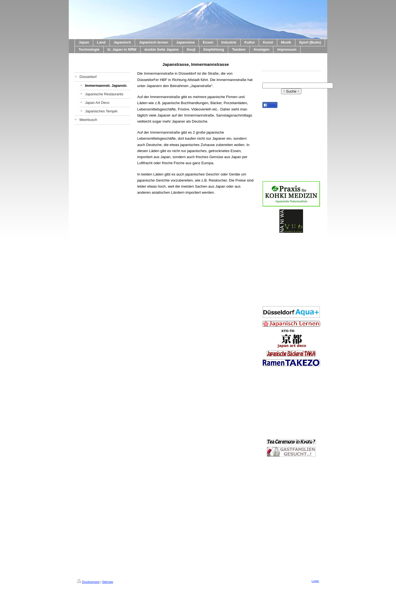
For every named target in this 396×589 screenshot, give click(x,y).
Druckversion (88, 581)
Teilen (269, 105)
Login (315, 581)
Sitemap (107, 581)
